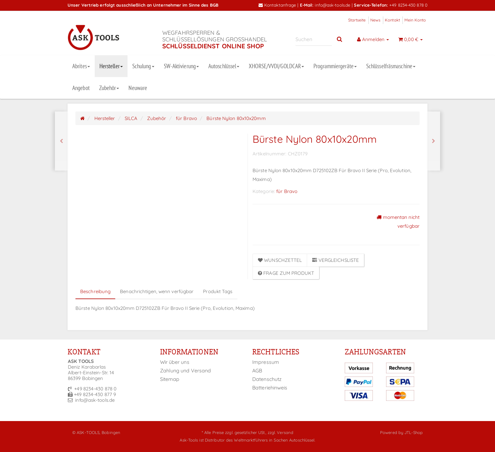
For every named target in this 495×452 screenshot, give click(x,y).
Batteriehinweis (270, 387)
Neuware (137, 88)
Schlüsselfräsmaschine (390, 66)
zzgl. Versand (280, 432)
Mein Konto (415, 19)
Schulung (143, 66)
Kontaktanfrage (277, 5)
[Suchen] (313, 39)
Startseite (357, 19)
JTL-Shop (413, 432)
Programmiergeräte (335, 66)
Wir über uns (174, 362)
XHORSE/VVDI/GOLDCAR (276, 66)
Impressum (265, 362)
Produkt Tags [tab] (217, 291)
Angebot (81, 88)
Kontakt (392, 19)
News (375, 19)
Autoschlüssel (223, 66)
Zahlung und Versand (185, 370)
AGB (257, 370)
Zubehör (109, 88)
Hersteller (111, 66)
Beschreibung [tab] (95, 291)
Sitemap (170, 379)
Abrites (81, 66)
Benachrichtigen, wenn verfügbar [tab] (157, 291)
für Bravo (286, 191)
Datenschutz (267, 379)
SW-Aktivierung (181, 66)
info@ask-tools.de (332, 5)
